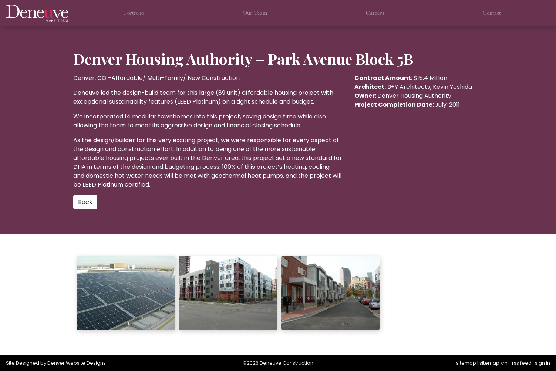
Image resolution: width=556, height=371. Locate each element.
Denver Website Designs (76, 363)
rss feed (522, 363)
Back (85, 202)
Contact (492, 13)
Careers (375, 13)
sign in (542, 363)
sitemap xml (494, 363)
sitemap (466, 363)
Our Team (255, 13)
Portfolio (134, 13)
